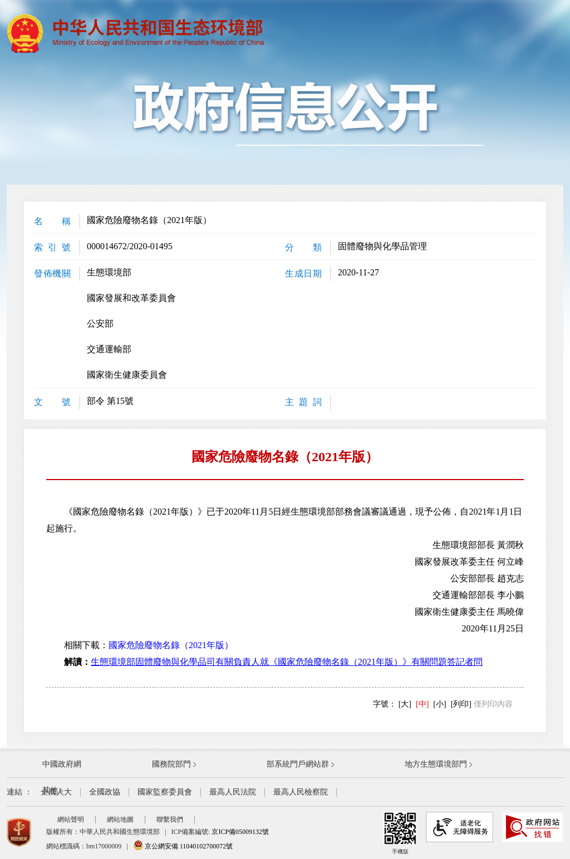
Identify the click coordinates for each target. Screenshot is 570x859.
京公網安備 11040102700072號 (183, 846)
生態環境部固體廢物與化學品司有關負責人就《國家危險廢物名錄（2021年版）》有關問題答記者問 (287, 662)
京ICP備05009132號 (240, 832)
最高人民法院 (232, 792)
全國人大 (56, 792)
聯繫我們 (169, 819)
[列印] (461, 704)
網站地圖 (120, 819)
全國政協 (104, 792)
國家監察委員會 (164, 792)
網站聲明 (70, 819)
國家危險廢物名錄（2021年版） (171, 645)
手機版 (400, 833)
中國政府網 (61, 764)
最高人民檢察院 (300, 792)
